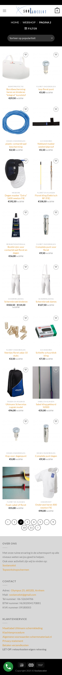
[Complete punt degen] (46, 434)
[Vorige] (8, 522)
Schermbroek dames (46, 301)
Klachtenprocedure (13, 632)
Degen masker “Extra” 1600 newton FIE (16, 197)
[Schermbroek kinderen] (15, 280)
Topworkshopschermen (15, 569)
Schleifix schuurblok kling (46, 354)
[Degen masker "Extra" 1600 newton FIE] (15, 174)
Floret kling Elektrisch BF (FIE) (46, 197)
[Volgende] (38, 528)
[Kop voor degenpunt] (15, 434)
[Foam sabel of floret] (15, 483)
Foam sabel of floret (16, 505)
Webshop (29, 22)
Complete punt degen (46, 456)
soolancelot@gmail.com (22, 594)
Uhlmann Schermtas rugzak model (16, 406)
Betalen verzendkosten (15, 645)
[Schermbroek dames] (46, 280)
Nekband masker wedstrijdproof (46, 145)
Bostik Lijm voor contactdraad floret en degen (15, 250)
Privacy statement (12, 640)
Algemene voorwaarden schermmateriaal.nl (27, 636)
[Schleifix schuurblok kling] (46, 331)
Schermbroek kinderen (16, 301)
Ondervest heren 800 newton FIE (46, 506)
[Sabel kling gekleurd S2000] (46, 382)
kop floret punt (46, 89)
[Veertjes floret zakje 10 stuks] (15, 331)
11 (31, 527)
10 (24, 527)
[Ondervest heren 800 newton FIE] (46, 483)
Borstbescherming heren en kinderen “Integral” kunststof (16, 92)
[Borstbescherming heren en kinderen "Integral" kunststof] (15, 67)
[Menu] (4, 11)
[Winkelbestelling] (30, 38)
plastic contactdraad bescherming (15, 145)
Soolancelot (9, 565)
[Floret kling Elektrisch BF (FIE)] (46, 174)
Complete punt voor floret (46, 248)
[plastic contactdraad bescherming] (15, 122)
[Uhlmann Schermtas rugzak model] (15, 382)
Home (15, 22)
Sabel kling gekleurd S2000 (46, 406)
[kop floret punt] (46, 67)
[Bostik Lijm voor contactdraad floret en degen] (15, 225)
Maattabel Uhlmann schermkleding (22, 628)
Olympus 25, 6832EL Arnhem (27, 590)
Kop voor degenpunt (15, 456)
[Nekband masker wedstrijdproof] (46, 122)
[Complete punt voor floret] (46, 225)
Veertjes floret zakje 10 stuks (16, 354)
